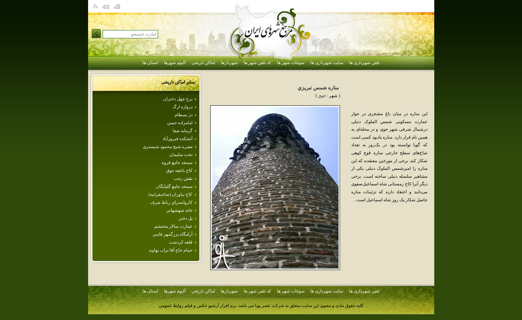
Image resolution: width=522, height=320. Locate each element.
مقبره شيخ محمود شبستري (167, 146)
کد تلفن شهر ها (257, 62)
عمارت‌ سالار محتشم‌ (173, 226)
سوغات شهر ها (290, 62)
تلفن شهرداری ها (364, 62)
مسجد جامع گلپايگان (174, 186)
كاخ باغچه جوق (179, 170)
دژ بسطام (183, 114)
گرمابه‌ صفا (182, 130)
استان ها (150, 62)
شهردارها (229, 62)
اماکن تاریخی (203, 62)
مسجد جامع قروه (177, 162)
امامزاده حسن (179, 122)
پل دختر (185, 218)
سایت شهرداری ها (326, 62)
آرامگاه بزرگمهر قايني (172, 234)
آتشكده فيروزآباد (177, 138)
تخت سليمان (180, 154)
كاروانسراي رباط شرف (171, 202)
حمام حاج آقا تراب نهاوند (170, 250)
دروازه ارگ (182, 106)
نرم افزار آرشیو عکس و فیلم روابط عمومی (197, 305)
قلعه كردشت (180, 242)
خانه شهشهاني (179, 210)
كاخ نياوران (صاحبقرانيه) (170, 194)
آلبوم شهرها (175, 62)
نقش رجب (183, 178)
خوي (322, 95)
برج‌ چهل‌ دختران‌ (177, 98)
